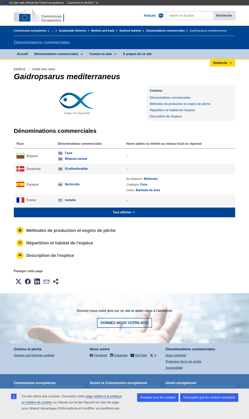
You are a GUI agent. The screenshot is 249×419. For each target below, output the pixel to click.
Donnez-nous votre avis (124, 323)
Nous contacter (176, 355)
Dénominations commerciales (165, 30)
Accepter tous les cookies (157, 397)
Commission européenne (30, 30)
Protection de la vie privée (183, 361)
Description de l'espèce (166, 116)
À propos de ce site (137, 54)
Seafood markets (130, 30)
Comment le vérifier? (82, 2)
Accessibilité (174, 367)
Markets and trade (102, 30)
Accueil (22, 54)
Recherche (224, 15)
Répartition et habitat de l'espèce (172, 110)
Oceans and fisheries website (34, 355)
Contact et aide (100, 54)
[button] (18, 281)
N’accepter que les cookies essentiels (209, 397)
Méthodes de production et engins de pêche (180, 104)
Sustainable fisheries (72, 30)
